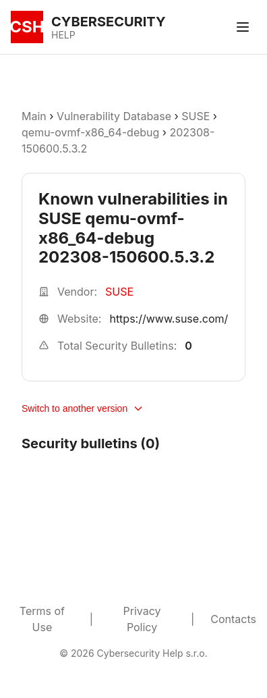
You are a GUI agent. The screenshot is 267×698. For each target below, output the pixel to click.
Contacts (233, 619)
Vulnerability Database (114, 116)
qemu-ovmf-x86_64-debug (90, 132)
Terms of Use (42, 619)
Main (34, 116)
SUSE (195, 116)
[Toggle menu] (242, 27)
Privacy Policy (142, 619)
